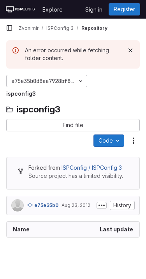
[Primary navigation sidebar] (9, 28)
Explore (52, 9)
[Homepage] (20, 9)
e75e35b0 (42, 205)
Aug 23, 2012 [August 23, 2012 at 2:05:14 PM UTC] (76, 205)
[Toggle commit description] (102, 205)
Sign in (93, 9)
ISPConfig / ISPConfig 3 (92, 167)
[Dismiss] (130, 50)
